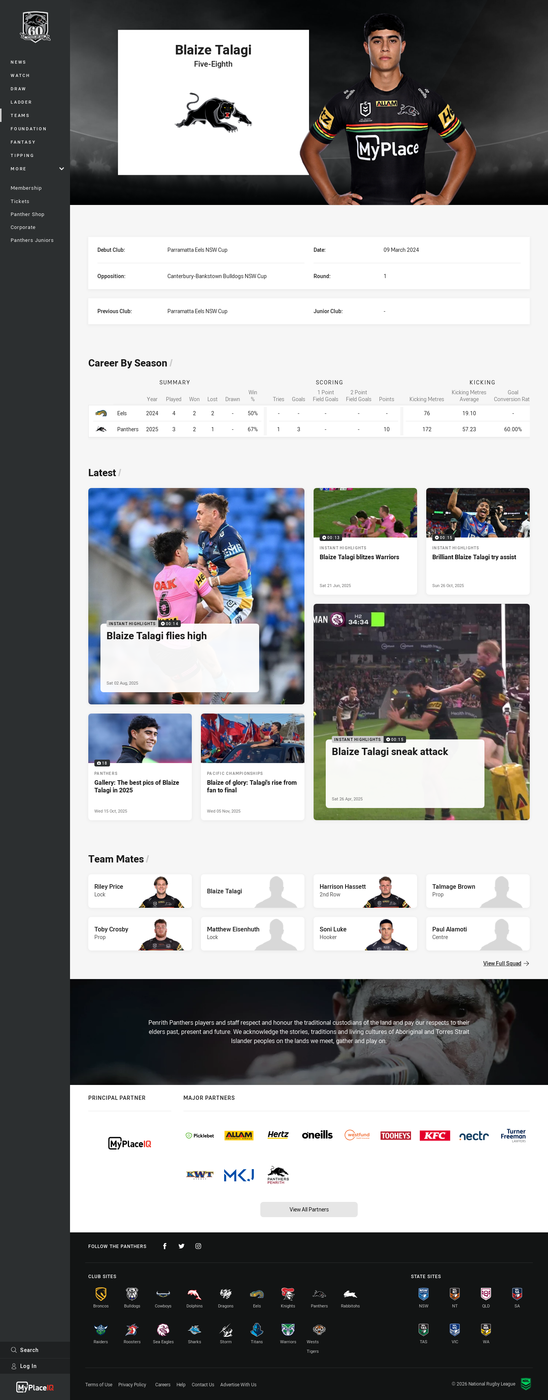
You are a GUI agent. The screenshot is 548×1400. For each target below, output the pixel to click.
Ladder (21, 102)
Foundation (29, 128)
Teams (20, 115)
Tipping (22, 155)
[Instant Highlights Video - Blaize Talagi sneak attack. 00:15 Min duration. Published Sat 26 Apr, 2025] (422, 712)
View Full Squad (506, 963)
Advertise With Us (238, 1384)
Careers (162, 1384)
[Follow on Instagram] (198, 1246)
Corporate (23, 227)
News (19, 62)
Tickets (20, 201)
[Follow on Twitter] (181, 1246)
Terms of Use (98, 1384)
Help (181, 1384)
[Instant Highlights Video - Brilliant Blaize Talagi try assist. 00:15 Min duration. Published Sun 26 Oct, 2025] (478, 541)
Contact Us (203, 1384)
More (37, 168)
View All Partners (309, 1209)
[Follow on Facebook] (165, 1246)
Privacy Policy (132, 1384)
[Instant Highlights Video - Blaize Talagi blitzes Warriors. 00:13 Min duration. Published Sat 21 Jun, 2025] (365, 541)
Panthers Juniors (32, 240)
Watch (20, 75)
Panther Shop (28, 214)
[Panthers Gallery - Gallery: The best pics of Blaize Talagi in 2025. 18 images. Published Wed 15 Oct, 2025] (140, 767)
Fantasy (23, 142)
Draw (19, 88)
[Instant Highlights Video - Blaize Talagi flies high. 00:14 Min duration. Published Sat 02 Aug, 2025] (196, 596)
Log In (24, 1366)
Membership (26, 187)
